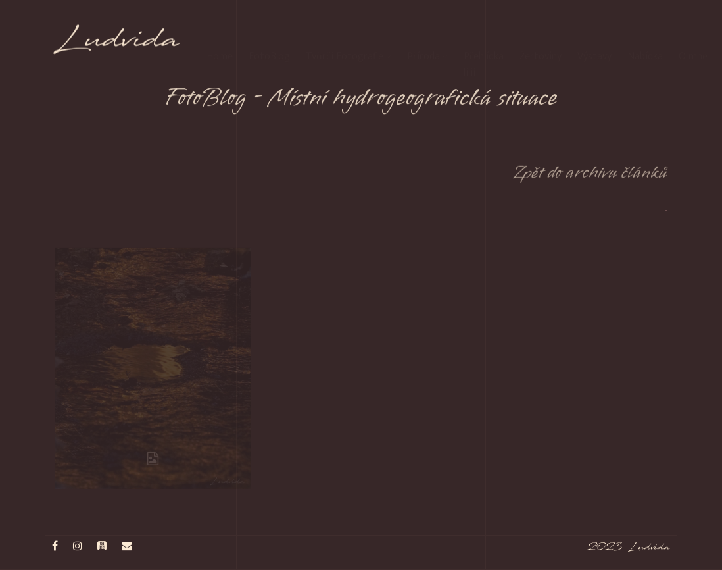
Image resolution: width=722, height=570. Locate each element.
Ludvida (117, 45)
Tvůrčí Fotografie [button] (348, 32)
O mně (693, 32)
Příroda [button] (427, 32)
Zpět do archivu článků (590, 177)
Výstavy (594, 32)
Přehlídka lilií (484, 41)
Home (219, 32)
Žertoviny (540, 32)
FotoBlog (269, 32)
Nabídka (645, 32)
